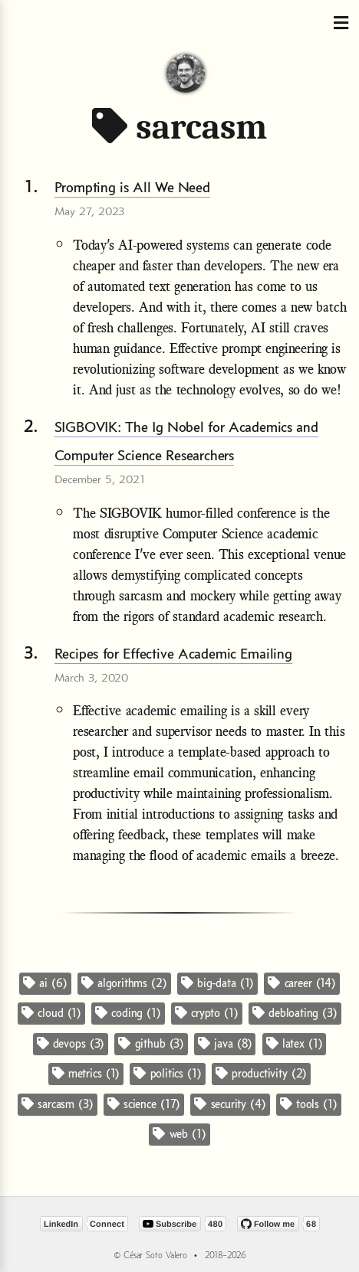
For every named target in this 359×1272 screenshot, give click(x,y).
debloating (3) (295, 1013)
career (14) (301, 983)
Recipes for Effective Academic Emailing (173, 653)
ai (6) (45, 983)
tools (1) (309, 1104)
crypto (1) (207, 1013)
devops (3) (71, 1043)
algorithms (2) (124, 983)
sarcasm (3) (57, 1104)
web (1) (179, 1133)
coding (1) (128, 1013)
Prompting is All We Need (132, 187)
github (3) (151, 1043)
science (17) (143, 1104)
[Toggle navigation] (340, 23)
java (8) (225, 1043)
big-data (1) (217, 983)
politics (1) (167, 1073)
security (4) (229, 1104)
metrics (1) (86, 1073)
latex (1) (294, 1043)
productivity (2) (261, 1073)
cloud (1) (51, 1013)
